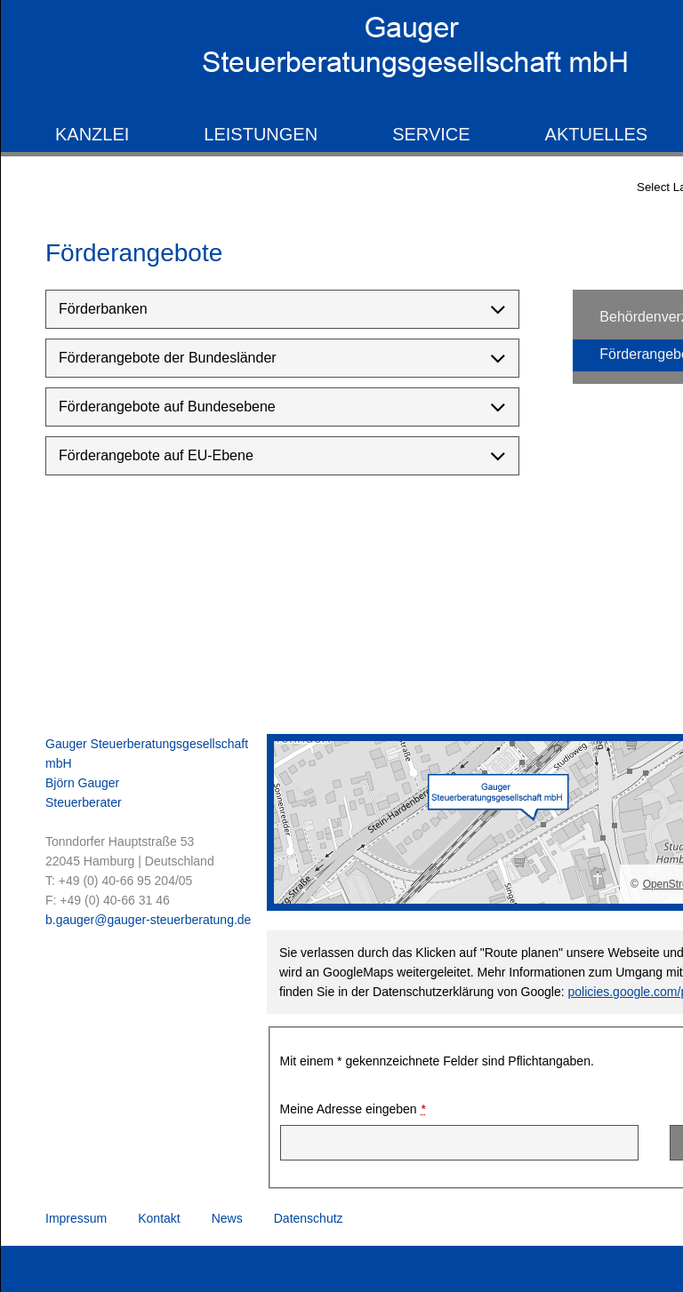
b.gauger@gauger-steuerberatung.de (148, 920)
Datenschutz (308, 1218)
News (227, 1218)
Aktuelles (596, 134)
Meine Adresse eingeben (353, 1109)
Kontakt (159, 1218)
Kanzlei (92, 134)
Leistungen (260, 134)
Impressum (76, 1218)
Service (431, 134)
